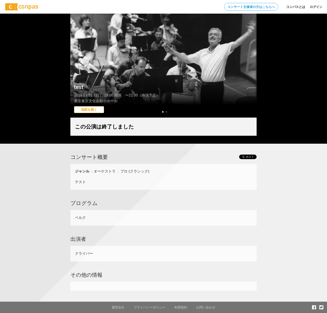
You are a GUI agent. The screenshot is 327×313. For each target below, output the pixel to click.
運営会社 (118, 307)
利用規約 (180, 307)
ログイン (316, 7)
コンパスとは (295, 7)
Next (250, 73)
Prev (76, 73)
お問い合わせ (205, 307)
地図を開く (89, 109)
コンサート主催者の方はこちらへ (251, 7)
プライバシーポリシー (149, 307)
